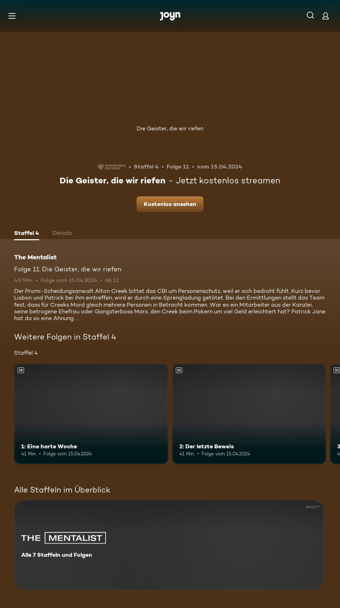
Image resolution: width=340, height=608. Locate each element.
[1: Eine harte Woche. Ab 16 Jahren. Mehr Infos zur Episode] (91, 414)
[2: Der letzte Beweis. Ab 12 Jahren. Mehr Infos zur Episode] (249, 414)
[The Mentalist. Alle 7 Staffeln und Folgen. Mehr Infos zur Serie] (169, 545)
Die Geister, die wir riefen (170, 128)
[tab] (27, 234)
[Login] (325, 16)
